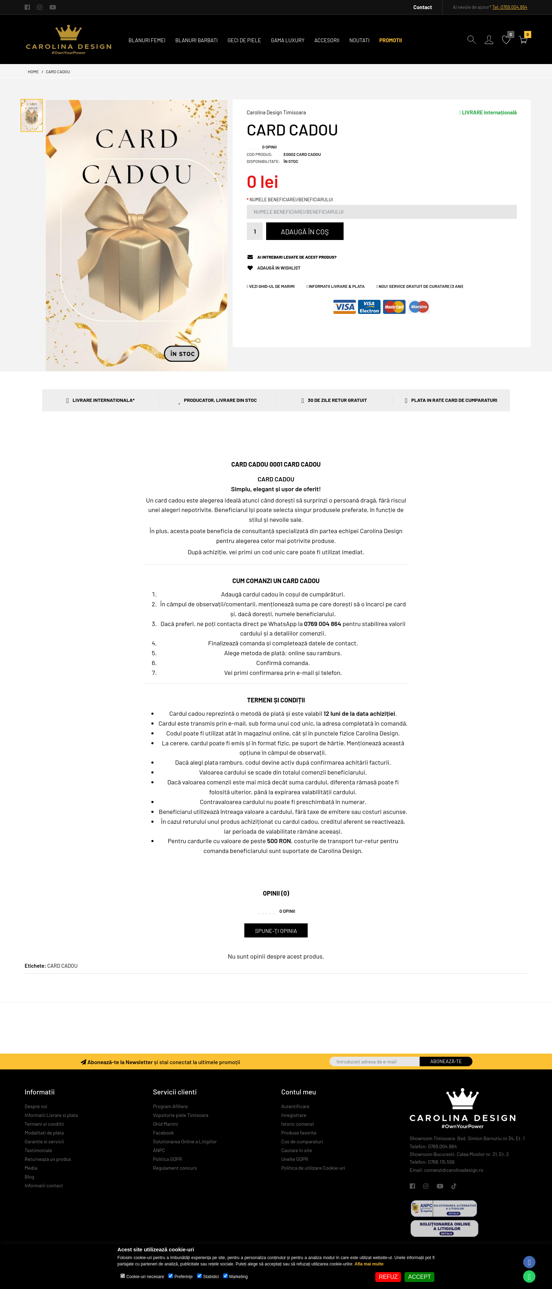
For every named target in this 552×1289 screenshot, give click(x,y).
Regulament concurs (175, 1168)
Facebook (163, 1133)
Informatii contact (44, 1185)
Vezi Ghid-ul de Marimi (271, 286)
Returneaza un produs (48, 1159)
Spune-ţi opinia (276, 930)
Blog (29, 1177)
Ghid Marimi (165, 1124)
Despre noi (36, 1106)
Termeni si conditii (44, 1124)
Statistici (211, 1276)
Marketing (238, 1276)
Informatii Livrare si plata (51, 1115)
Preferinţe (184, 1276)
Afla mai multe (369, 1264)
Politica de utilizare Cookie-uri (313, 1168)
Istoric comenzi (297, 1124)
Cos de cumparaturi (302, 1141)
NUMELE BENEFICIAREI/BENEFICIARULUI (291, 199)
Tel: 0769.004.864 (509, 7)
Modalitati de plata (44, 1133)
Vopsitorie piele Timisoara (180, 1115)
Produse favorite (298, 1133)
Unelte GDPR (294, 1159)
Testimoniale (38, 1150)
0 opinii (269, 146)
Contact (422, 7)
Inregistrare (293, 1115)
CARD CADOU (58, 71)
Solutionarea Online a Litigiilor (185, 1141)
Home (33, 71)
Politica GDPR (167, 1159)
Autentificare (295, 1106)
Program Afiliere (170, 1106)
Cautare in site (296, 1150)
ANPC (159, 1150)
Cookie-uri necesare (145, 1276)
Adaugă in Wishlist (279, 268)
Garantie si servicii (44, 1141)
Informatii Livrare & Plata (335, 286)
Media (31, 1168)
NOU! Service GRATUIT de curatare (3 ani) (419, 286)
